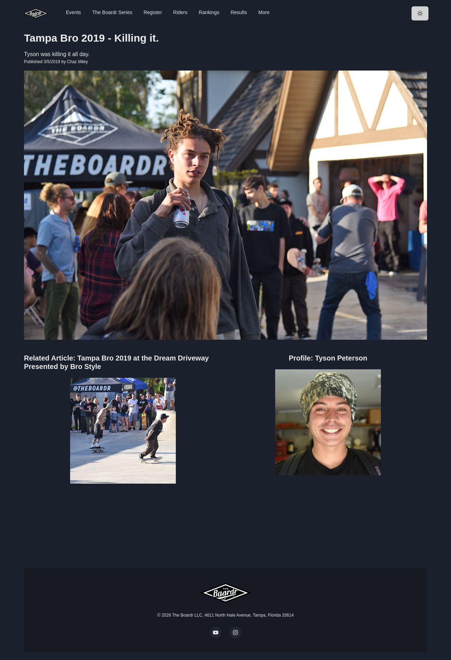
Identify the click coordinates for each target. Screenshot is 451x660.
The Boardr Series (112, 12)
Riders (180, 12)
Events (73, 12)
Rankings (209, 12)
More (264, 12)
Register (152, 12)
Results (238, 12)
